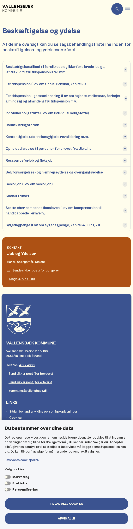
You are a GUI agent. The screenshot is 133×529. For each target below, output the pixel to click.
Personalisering (25, 489)
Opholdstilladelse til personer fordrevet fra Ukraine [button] (48, 149)
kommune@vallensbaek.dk (28, 391)
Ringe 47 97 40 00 (22, 279)
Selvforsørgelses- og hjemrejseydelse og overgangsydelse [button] (54, 172)
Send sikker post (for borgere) (31, 374)
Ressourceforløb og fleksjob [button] (29, 160)
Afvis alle (66, 518)
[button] (129, 9)
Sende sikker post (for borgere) (33, 270)
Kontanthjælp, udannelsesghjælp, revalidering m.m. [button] (47, 137)
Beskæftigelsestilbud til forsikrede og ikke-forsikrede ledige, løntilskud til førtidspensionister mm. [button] (55, 69)
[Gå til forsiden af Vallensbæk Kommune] (54, 9)
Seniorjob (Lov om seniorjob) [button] (29, 184)
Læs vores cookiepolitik (22, 460)
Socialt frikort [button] (17, 196)
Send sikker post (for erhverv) (30, 382)
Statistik (19, 483)
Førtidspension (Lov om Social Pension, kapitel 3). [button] (46, 84)
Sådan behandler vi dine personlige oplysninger (43, 411)
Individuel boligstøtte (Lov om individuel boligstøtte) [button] (47, 113)
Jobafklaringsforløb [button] (22, 125)
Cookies (15, 418)
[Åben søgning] (117, 9)
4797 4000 (27, 365)
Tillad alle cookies (66, 504)
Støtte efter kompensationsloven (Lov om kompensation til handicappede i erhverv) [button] (53, 210)
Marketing (20, 477)
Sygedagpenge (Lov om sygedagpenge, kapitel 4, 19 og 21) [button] (53, 225)
